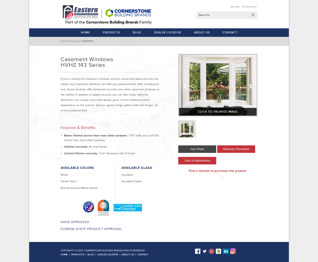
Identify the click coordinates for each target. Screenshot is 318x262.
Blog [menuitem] (137, 32)
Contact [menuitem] (230, 32)
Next (250, 86)
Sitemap (234, 6)
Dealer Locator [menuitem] (167, 32)
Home (64, 41)
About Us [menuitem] (202, 32)
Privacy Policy (249, 6)
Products (75, 41)
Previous (185, 86)
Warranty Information (236, 149)
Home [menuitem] (85, 32)
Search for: (204, 15)
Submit (253, 15)
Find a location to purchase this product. (218, 171)
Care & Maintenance (197, 160)
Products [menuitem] (111, 32)
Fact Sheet (197, 149)
